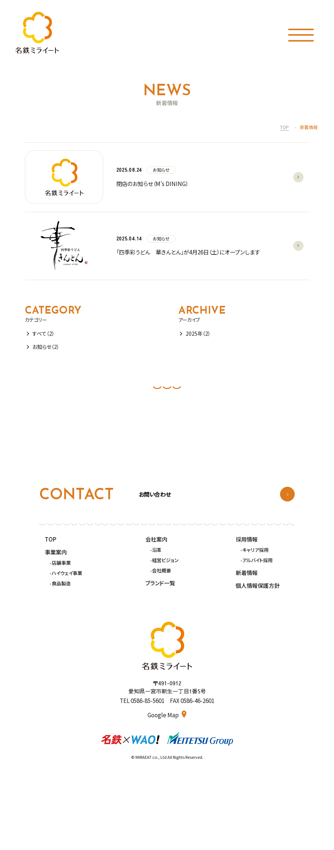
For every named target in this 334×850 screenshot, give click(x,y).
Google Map (164, 715)
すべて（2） (43, 333)
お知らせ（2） (45, 346)
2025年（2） (198, 333)
